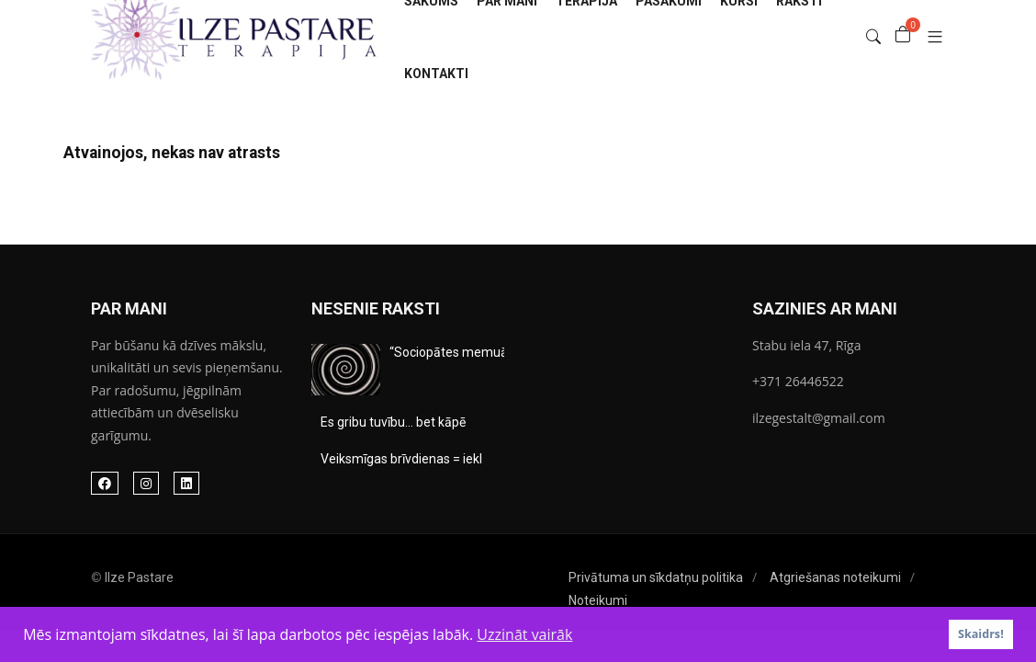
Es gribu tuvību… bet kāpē (393, 422)
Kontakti (436, 73)
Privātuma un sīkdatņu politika (656, 577)
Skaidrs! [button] (981, 634)
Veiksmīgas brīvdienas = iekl (401, 458)
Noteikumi (598, 600)
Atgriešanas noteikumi (835, 577)
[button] (928, 37)
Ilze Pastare (139, 577)
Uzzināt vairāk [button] (524, 634)
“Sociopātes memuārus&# (466, 352)
